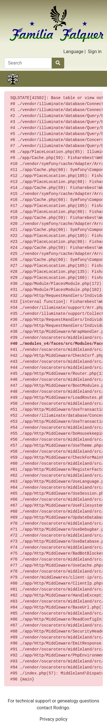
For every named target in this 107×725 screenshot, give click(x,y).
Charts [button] (45, 86)
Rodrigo (61, 707)
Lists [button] (61, 86)
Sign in (95, 51)
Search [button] (94, 86)
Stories (29, 86)
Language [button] (73, 51)
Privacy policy (54, 719)
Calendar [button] (78, 86)
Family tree (13, 86)
